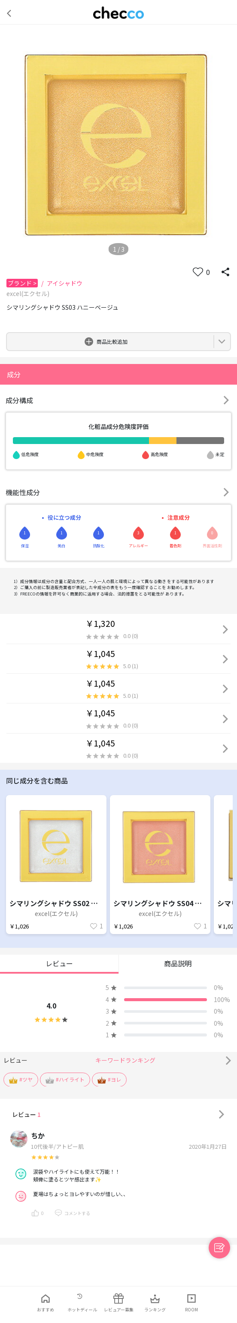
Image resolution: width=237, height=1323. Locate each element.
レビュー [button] (59, 963)
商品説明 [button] (177, 963)
